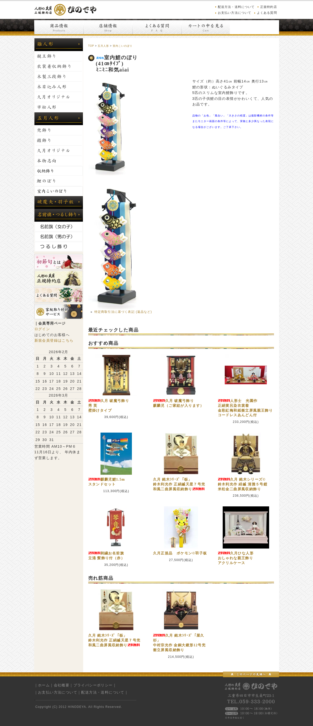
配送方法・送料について (236, 7)
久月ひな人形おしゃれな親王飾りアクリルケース (236, 558)
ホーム (44, 685)
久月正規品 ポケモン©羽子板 (180, 553)
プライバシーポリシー (93, 685)
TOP (91, 45)
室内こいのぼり (122, 45)
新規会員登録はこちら (54, 340)
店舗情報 (107, 27)
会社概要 (62, 685)
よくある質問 (267, 13)
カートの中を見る (205, 27)
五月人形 (103, 45)
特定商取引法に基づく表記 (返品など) (123, 312)
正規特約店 (268, 7)
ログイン (42, 329)
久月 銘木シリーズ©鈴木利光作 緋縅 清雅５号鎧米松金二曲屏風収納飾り (243, 484)
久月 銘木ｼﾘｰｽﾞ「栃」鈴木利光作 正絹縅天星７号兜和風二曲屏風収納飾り (179, 484)
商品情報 (58, 27)
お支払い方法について (235, 13)
